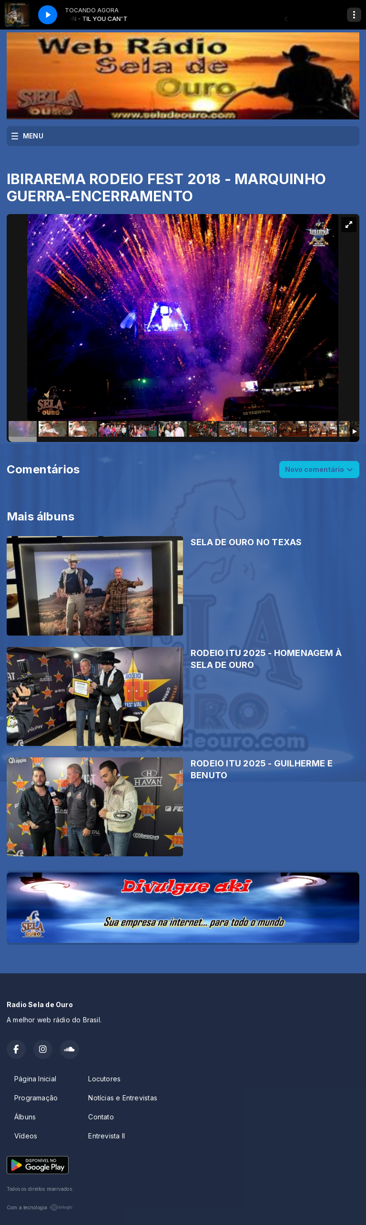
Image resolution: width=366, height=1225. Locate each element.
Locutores (104, 1079)
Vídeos (25, 1136)
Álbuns (25, 1117)
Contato (100, 1117)
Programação (36, 1098)
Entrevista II (106, 1136)
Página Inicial (35, 1079)
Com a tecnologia (40, 1207)
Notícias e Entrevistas (122, 1098)
